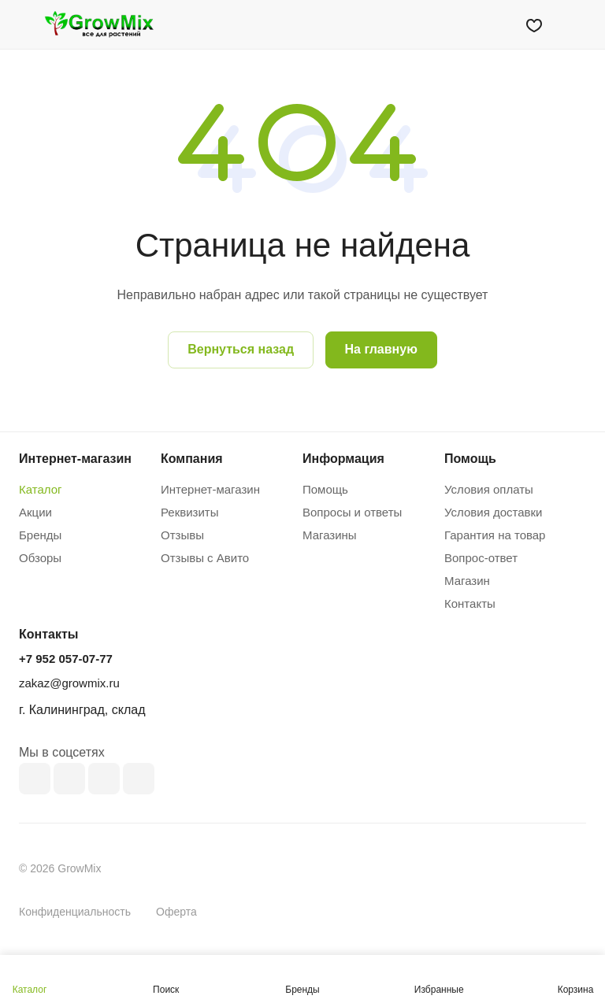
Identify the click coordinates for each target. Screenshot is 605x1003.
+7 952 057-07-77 (66, 658)
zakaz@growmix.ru (69, 683)
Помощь (325, 489)
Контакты (470, 603)
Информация (343, 458)
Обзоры (40, 557)
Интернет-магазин (210, 489)
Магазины (329, 535)
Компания (192, 458)
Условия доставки (493, 512)
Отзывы (182, 535)
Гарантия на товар (494, 535)
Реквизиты (190, 512)
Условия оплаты (488, 489)
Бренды (40, 535)
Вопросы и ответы (352, 512)
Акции (35, 512)
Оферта (176, 911)
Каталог (40, 489)
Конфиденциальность (75, 911)
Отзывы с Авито (205, 557)
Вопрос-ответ (481, 557)
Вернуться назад (240, 349)
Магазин (467, 580)
